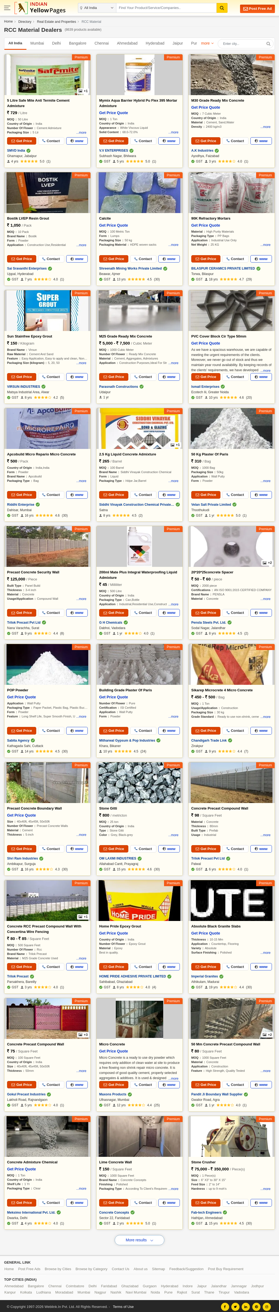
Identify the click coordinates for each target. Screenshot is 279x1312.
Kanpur (10, 1291)
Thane (209, 1291)
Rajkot (182, 1291)
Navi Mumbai (136, 1291)
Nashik (115, 1291)
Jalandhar (219, 1284)
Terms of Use (123, 1305)
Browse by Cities (58, 1267)
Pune (195, 43)
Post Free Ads (29, 1267)
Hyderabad (155, 43)
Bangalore (77, 43)
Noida (155, 1291)
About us (141, 1267)
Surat (195, 1291)
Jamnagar (239, 1284)
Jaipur (177, 43)
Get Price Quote (113, 113)
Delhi (56, 43)
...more (81, 133)
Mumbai (37, 43)
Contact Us (120, 1267)
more (205, 43)
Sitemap (158, 1267)
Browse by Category (91, 1267)
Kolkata (26, 1291)
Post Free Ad (255, 8)
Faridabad (109, 1284)
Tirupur (224, 1291)
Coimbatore (75, 1284)
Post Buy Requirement (225, 1267)
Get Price (21, 141)
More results (139, 1238)
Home (8, 21)
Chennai (102, 43)
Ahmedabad (127, 43)
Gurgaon (150, 1284)
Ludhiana (43, 1291)
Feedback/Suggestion (186, 1267)
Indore (188, 1284)
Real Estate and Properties (56, 22)
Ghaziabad (129, 1284)
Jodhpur (257, 1284)
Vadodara (241, 1291)
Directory (24, 22)
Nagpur (100, 1291)
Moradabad (64, 1291)
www (77, 141)
